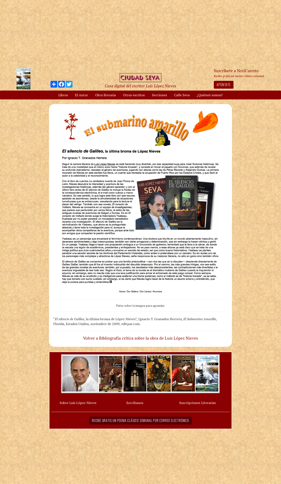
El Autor (81, 95)
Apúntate (224, 84)
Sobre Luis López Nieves (78, 402)
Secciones (159, 95)
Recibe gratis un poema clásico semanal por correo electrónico (140, 420)
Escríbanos (134, 402)
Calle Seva (182, 95)
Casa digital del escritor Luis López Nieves (140, 85)
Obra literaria (105, 95)
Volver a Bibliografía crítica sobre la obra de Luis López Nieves (140, 338)
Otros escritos (134, 95)
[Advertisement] (140, 33)
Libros (63, 95)
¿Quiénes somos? (210, 95)
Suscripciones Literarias (197, 402)
